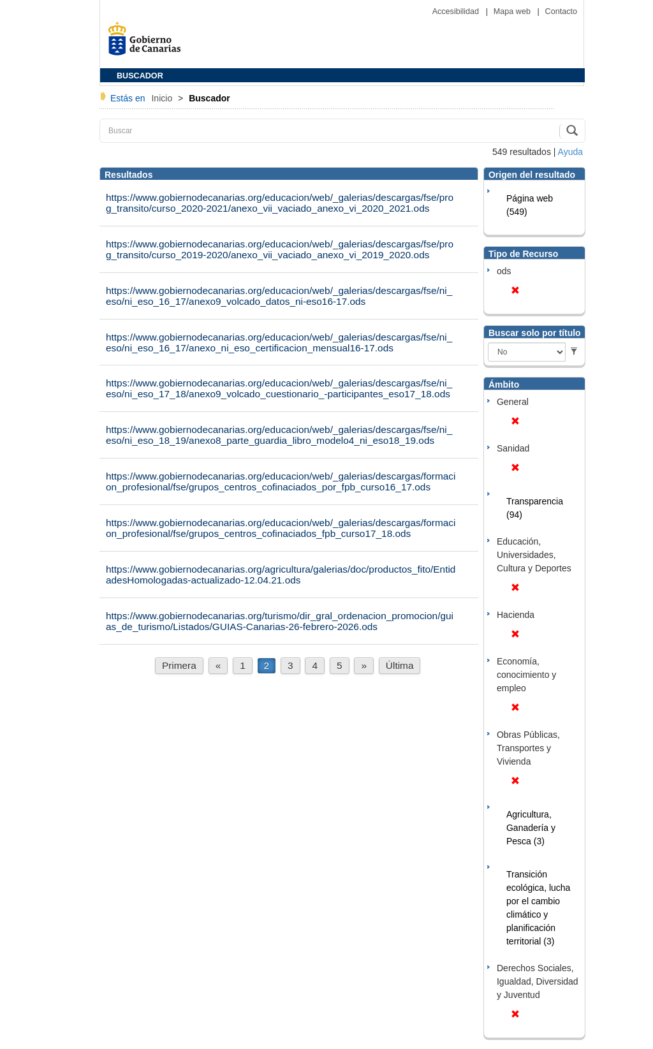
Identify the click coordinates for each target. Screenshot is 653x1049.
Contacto (561, 11)
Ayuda (570, 152)
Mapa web (513, 11)
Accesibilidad (456, 11)
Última (400, 665)
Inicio (163, 98)
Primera (179, 665)
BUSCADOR (140, 75)
